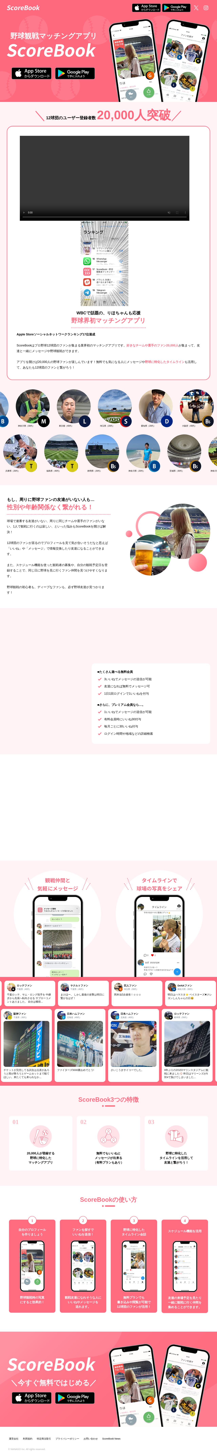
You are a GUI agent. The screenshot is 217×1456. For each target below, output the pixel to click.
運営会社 (13, 1438)
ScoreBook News (111, 1438)
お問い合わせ (91, 1438)
